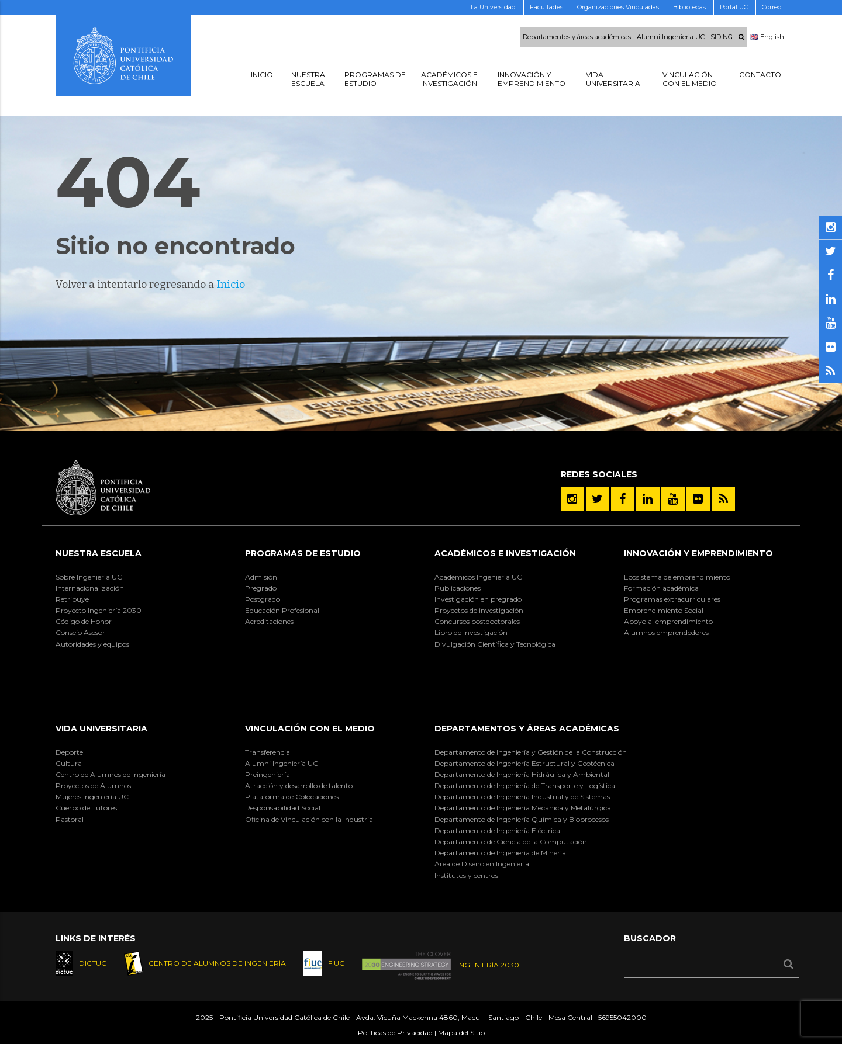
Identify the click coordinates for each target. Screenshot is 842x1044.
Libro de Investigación (471, 632)
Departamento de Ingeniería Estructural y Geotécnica (524, 763)
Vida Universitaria (101, 728)
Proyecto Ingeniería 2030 (99, 610)
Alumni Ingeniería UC (281, 763)
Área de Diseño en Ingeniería (481, 863)
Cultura (69, 763)
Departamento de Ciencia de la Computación (510, 841)
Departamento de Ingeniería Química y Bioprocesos (521, 819)
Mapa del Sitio (461, 1032)
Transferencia (267, 752)
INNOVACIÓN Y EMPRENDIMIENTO (698, 553)
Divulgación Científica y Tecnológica (494, 644)
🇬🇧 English (767, 37)
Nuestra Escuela (99, 553)
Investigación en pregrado (478, 599)
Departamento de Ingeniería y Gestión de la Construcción (530, 752)
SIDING (721, 37)
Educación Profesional (282, 610)
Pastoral (70, 819)
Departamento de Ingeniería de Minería (500, 852)
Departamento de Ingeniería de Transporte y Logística (524, 785)
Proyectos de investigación (478, 610)
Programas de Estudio (303, 553)
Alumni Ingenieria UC (671, 37)
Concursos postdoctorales (477, 621)
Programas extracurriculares (672, 599)
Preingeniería (267, 774)
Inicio (230, 284)
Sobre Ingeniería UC (89, 577)
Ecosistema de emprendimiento (677, 577)
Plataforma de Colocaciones (292, 796)
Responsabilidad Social (282, 807)
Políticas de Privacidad (395, 1032)
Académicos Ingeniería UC (478, 577)
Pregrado (261, 588)
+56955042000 (620, 1017)
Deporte (69, 752)
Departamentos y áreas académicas (577, 37)
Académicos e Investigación (505, 553)
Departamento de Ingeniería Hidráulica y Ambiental (521, 774)
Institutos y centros (466, 875)
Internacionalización (90, 588)
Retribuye (72, 599)
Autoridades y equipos (92, 644)
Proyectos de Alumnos (93, 785)
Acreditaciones (269, 621)
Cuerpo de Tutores (86, 807)
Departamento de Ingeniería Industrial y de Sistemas (522, 796)
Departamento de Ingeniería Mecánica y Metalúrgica (522, 807)
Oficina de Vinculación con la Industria (309, 819)
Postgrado (262, 599)
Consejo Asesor (80, 632)
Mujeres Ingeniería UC (92, 796)
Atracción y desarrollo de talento (299, 785)
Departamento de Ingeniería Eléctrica (497, 830)
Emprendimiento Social (663, 610)
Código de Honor (84, 621)
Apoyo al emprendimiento (668, 621)
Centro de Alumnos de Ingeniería (110, 774)
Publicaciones (457, 588)
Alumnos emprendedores (666, 632)
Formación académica (661, 588)
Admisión (261, 577)
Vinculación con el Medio (310, 728)
